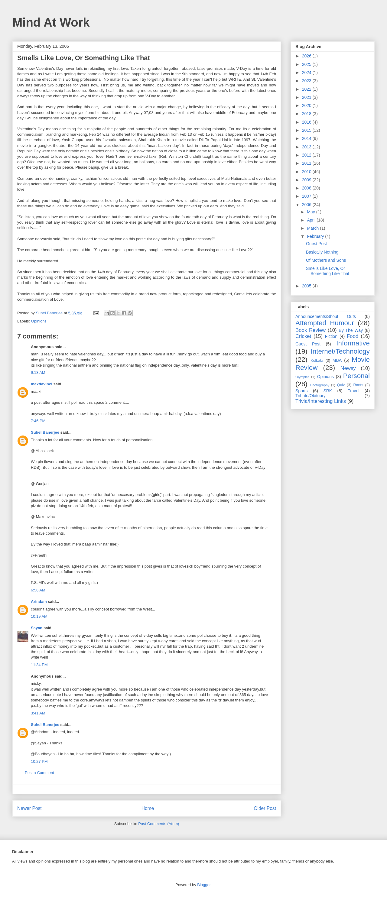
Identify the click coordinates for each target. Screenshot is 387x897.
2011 (307, 163)
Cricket (303, 336)
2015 (307, 130)
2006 (307, 204)
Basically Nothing (322, 252)
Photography (319, 385)
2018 (307, 113)
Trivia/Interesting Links (320, 401)
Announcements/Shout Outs (325, 316)
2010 (307, 171)
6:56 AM (38, 590)
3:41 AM (38, 713)
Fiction (331, 336)
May (311, 211)
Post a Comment (39, 772)
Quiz (341, 385)
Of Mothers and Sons (326, 260)
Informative (353, 343)
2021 (307, 97)
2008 (307, 188)
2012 (307, 155)
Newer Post (29, 808)
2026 (307, 55)
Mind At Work (51, 22)
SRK (327, 390)
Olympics (302, 377)
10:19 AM (39, 616)
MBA (337, 360)
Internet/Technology (340, 351)
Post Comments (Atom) (158, 823)
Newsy (348, 368)
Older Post (265, 808)
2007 (307, 196)
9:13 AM (38, 372)
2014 (307, 138)
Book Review (310, 330)
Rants (358, 385)
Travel (353, 390)
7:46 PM (38, 421)
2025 (307, 64)
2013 (307, 146)
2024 (307, 72)
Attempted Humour (324, 323)
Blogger (203, 884)
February (316, 236)
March (313, 228)
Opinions (39, 321)
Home (147, 808)
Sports (301, 390)
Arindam (39, 601)
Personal (356, 376)
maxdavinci (41, 384)
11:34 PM (39, 664)
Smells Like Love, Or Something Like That (327, 271)
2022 (307, 89)
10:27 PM (39, 761)
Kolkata (317, 360)
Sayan (36, 628)
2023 (307, 80)
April (312, 220)
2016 (307, 122)
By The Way (351, 330)
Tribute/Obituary (310, 395)
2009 (307, 179)
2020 (307, 105)
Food (352, 336)
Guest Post (316, 243)
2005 (307, 285)
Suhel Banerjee (45, 432)
